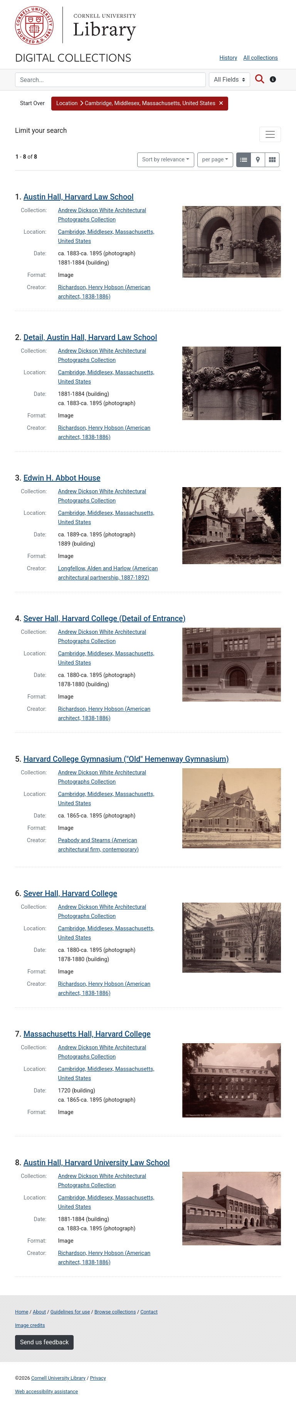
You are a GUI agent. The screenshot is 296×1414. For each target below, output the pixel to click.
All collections (260, 58)
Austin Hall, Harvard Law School (79, 196)
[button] (139, 104)
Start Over (32, 103)
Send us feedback (44, 1342)
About (39, 1312)
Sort (163, 159)
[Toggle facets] (270, 134)
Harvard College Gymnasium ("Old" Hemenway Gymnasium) (126, 759)
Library (104, 25)
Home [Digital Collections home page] (21, 1312)
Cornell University (34, 25)
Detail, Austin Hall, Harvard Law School (90, 337)
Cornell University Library (58, 1378)
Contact (149, 1312)
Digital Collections (73, 57)
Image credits (30, 1325)
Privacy (98, 1378)
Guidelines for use (70, 1312)
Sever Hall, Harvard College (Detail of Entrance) (105, 618)
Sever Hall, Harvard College (70, 893)
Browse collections (115, 1312)
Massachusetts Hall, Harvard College (87, 1034)
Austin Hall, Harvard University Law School (97, 1162)
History (228, 58)
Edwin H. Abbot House (62, 478)
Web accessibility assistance (46, 1391)
